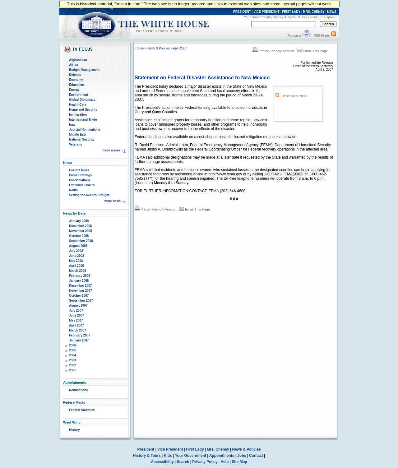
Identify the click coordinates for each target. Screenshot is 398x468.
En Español (328, 17)
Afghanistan (78, 60)
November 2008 (80, 231)
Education (76, 84)
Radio (73, 190)
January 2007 (79, 340)
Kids (301, 17)
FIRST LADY (291, 11)
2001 (72, 370)
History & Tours (284, 17)
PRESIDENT (242, 11)
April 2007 (76, 325)
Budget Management (84, 70)
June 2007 (76, 315)
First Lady (195, 449)
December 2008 (80, 226)
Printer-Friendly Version (273, 51)
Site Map (239, 462)
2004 (72, 355)
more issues (112, 150)
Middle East (77, 134)
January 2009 (79, 221)
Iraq (72, 124)
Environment (78, 94)
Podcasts (294, 35)
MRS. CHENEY (313, 11)
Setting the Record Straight (89, 195)
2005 (72, 350)
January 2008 (79, 280)
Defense (75, 74)
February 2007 (79, 335)
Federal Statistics (82, 410)
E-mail (312, 17)
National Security (82, 139)
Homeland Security (83, 109)
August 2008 (78, 246)
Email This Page (312, 51)
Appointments (221, 455)
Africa (73, 65)
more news (112, 201)
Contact (256, 455)
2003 (72, 360)
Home (140, 48)
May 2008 (76, 260)
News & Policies (158, 48)
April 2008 (76, 265)
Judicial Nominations (84, 129)
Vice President (170, 449)
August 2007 (78, 305)
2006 (72, 345)
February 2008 (79, 275)
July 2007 (76, 310)
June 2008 (76, 255)
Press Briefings (80, 175)
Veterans (75, 144)
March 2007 (77, 330)
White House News (295, 96)
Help (225, 462)
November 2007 (80, 290)
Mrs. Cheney (218, 449)
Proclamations (79, 180)
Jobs (241, 455)
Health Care (77, 104)
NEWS (331, 11)
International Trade (83, 119)
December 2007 (80, 285)
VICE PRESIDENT (267, 11)
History (74, 430)
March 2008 (77, 270)
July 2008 (76, 251)
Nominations (78, 390)
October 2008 (79, 236)
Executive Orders (82, 185)
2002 (72, 365)
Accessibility (162, 462)
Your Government (257, 17)
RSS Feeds (322, 35)
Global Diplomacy (82, 99)
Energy (74, 89)
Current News (79, 170)
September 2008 (81, 241)
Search (183, 462)
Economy (76, 79)
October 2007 (79, 295)
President (145, 449)
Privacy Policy (204, 462)
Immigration (78, 114)
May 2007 (76, 320)
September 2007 (81, 300)
